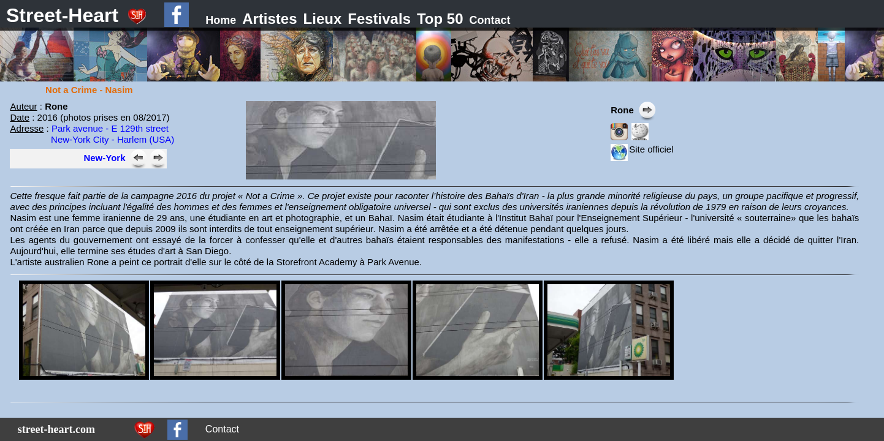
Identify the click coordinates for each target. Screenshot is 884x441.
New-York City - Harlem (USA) (112, 139)
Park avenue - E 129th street (110, 128)
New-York (104, 158)
